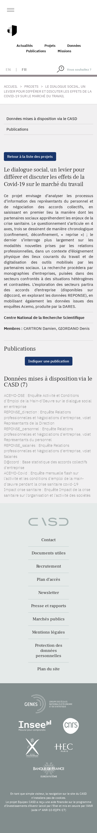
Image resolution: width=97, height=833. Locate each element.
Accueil (11, 86)
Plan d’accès (48, 579)
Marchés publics (49, 619)
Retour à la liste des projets (30, 156)
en (8, 69)
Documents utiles (49, 553)
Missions (64, 51)
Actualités (25, 46)
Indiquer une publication (48, 361)
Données (74, 46)
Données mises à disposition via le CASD (41, 118)
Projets (49, 46)
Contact (48, 540)
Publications (36, 51)
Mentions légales (48, 632)
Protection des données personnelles (48, 651)
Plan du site (48, 669)
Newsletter (48, 593)
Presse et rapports (48, 606)
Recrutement (48, 566)
